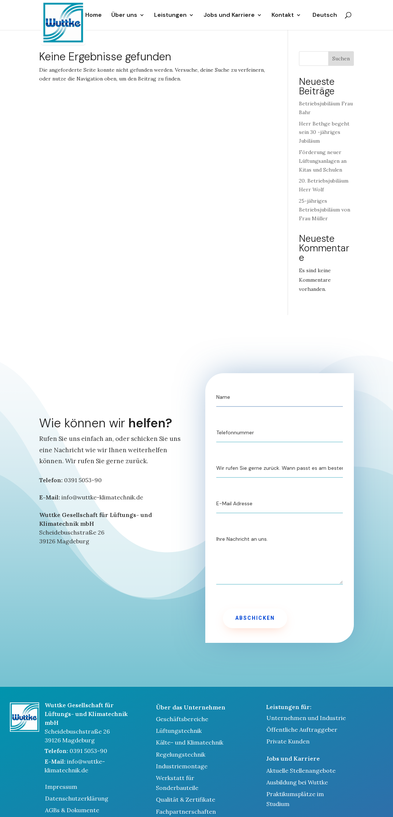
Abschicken (255, 618)
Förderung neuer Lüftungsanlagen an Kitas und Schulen (323, 161)
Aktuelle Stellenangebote (301, 770)
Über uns (124, 15)
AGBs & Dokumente (72, 810)
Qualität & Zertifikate (185, 799)
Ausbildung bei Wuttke (297, 782)
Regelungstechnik (180, 754)
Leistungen (170, 15)
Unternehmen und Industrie (306, 718)
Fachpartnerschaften (186, 811)
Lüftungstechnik (179, 730)
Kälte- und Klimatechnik (189, 742)
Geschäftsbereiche (182, 719)
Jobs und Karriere (229, 15)
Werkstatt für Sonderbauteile (177, 782)
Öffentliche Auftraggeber (301, 729)
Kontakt (283, 15)
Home (93, 15)
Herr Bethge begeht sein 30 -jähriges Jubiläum (324, 132)
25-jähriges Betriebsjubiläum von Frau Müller (324, 210)
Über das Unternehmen (190, 707)
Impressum (61, 786)
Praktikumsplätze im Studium (295, 798)
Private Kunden (288, 741)
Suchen (341, 58)
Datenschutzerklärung (76, 798)
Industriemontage (181, 766)
